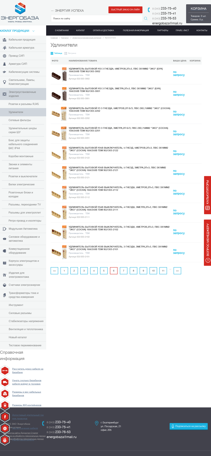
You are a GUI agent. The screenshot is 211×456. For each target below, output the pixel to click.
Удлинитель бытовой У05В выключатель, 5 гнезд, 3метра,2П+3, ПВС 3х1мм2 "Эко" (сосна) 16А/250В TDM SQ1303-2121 (117, 168)
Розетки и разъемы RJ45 (24, 104)
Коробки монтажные (21, 156)
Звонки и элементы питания (20, 166)
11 (163, 270)
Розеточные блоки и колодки (21, 194)
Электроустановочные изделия (86, 38)
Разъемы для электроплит (25, 212)
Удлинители (16, 112)
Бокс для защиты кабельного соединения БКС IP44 (23, 144)
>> (177, 270)
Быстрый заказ (125, 9)
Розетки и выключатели (23, 176)
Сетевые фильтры (20, 120)
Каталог (65, 38)
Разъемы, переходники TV (25, 204)
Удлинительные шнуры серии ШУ (23, 130)
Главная (54, 38)
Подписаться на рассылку (190, 426)
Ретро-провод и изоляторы (25, 220)
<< (54, 270)
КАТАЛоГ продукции (14, 30)
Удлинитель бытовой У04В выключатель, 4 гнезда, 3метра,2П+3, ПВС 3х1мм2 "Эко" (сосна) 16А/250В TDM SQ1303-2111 (118, 208)
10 (153, 270)
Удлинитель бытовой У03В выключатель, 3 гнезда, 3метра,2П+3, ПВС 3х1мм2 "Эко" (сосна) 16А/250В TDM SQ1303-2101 (118, 248)
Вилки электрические (22, 184)
